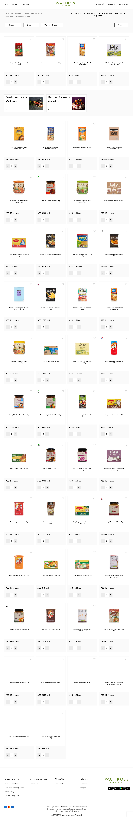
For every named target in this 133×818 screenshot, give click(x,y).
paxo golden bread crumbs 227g (82, 147)
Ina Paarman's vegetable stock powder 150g (82, 201)
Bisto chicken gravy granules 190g (19, 575)
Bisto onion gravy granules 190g (51, 629)
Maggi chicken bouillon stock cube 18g (19, 255)
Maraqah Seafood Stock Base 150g (19, 415)
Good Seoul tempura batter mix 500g (50, 308)
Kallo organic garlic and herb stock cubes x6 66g (114, 469)
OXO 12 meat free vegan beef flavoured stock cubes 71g (114, 683)
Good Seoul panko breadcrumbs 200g (114, 255)
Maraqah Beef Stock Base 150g (50, 468)
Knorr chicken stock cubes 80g (19, 468)
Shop (6, 4)
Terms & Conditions (12, 784)
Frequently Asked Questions (14, 788)
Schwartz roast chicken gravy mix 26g (114, 629)
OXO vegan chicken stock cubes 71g (50, 683)
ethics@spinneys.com (72, 811)
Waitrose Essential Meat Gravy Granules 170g (114, 576)
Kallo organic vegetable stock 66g (19, 736)
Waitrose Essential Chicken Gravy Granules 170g (82, 629)
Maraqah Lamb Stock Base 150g (51, 200)
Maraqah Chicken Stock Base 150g (19, 629)
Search (100, 4)
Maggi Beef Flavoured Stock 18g (114, 415)
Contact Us (34, 784)
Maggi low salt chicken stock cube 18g (50, 737)
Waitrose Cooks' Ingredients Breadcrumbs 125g (114, 148)
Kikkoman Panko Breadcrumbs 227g (50, 254)
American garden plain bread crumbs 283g (82, 63)
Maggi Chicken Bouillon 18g (82, 682)
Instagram (83, 788)
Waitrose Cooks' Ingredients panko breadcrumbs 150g (19, 308)
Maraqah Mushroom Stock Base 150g (82, 469)
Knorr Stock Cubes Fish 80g (51, 361)
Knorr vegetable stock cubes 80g (82, 575)
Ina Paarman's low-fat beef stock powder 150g (19, 201)
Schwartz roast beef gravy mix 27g (50, 63)
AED (123, 4)
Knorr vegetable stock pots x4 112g (19, 682)
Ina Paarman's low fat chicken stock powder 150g (19, 362)
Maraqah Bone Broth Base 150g (114, 522)
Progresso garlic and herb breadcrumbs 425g (50, 148)
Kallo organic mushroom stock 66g (114, 200)
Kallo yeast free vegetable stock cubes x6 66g (82, 362)
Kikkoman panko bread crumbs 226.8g (82, 308)
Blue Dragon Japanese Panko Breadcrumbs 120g (19, 148)
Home (7, 13)
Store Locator (59, 784)
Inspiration (15, 4)
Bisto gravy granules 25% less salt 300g (114, 362)
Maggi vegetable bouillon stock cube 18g (82, 522)
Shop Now (9, 110)
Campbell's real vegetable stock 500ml (19, 63)
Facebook (83, 784)
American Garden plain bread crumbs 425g (114, 308)
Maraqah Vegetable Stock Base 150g (50, 415)
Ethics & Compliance (12, 796)
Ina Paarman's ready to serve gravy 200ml (50, 522)
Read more (51, 110)
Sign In (112, 4)
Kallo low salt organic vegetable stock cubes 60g (114, 63)
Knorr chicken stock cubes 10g (51, 575)
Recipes (26, 4)
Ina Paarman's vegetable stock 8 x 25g (82, 415)
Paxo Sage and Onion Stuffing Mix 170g (82, 255)
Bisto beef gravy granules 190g (19, 522)
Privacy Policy (9, 792)
